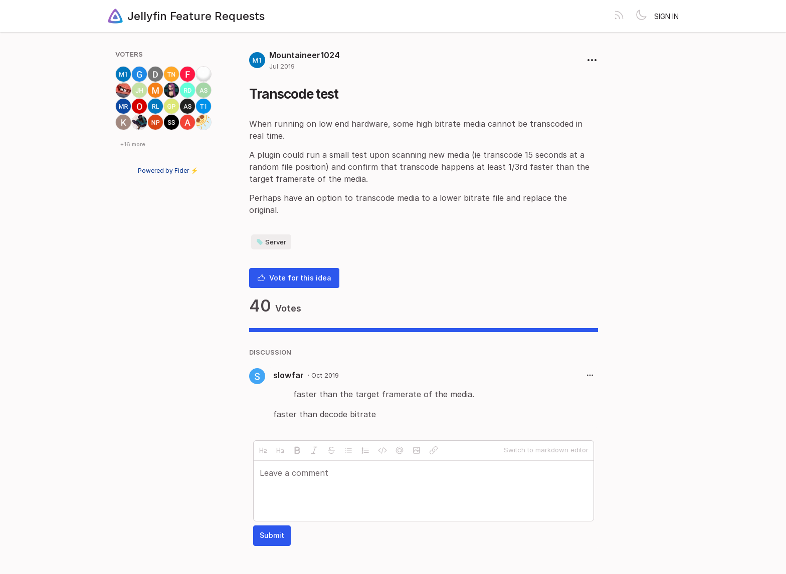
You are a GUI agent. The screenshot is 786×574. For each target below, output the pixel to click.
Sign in (666, 16)
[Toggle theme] (641, 16)
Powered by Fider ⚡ (168, 170)
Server (271, 241)
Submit (272, 535)
